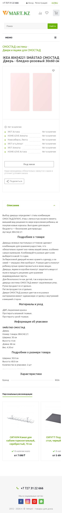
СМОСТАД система (14, 46)
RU (56, 3)
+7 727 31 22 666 (10, 3)
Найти (52, 26)
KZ (53, 3)
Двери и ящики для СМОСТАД (21, 50)
